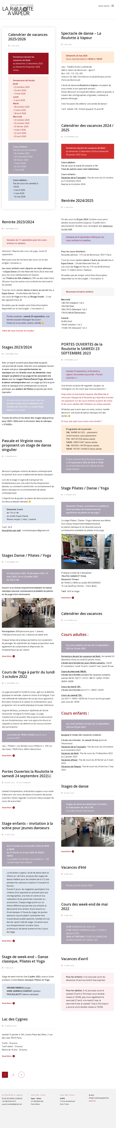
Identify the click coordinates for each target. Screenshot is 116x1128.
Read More (66, 597)
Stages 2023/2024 (17, 347)
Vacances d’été (73, 867)
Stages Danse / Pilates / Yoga (26, 555)
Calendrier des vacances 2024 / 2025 (87, 127)
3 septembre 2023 (11, 354)
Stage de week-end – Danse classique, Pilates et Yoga (25, 959)
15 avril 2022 (69, 965)
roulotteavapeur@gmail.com (35, 530)
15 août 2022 (9, 835)
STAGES (7, 424)
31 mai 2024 (68, 207)
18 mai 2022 (68, 874)
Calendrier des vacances (81, 613)
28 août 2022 (69, 793)
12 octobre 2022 (70, 620)
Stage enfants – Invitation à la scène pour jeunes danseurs (27, 825)
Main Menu (106, 5)
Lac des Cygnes (15, 1019)
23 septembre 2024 (71, 137)
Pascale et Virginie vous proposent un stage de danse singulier (26, 445)
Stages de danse (75, 786)
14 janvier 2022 (10, 1026)
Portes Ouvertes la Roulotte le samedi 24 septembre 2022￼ (27, 773)
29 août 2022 (9, 783)
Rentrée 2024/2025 (77, 200)
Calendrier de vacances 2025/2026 (28, 36)
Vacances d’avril (74, 958)
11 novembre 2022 (11, 562)
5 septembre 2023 (11, 229)
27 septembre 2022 (11, 683)
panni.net (92, 1101)
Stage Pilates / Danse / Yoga (85, 488)
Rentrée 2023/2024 (18, 221)
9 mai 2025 (68, 44)
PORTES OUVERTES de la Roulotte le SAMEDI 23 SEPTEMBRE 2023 (81, 348)
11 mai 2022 (8, 968)
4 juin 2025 (15, 46)
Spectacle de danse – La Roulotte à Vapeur (81, 35)
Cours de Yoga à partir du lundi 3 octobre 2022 (28, 674)
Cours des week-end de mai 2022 (84, 906)
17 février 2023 (10, 456)
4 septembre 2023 (71, 360)
